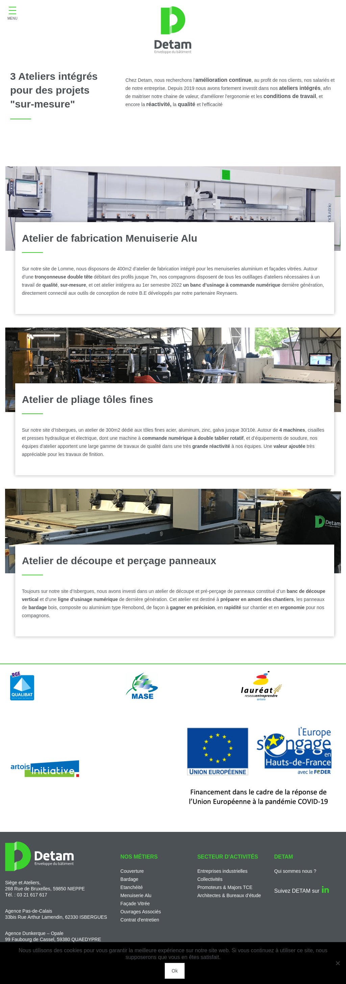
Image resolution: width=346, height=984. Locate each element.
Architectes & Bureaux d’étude (229, 895)
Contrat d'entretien (139, 919)
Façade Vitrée (135, 903)
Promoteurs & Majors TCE (224, 887)
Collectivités (210, 879)
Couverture (132, 871)
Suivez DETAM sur (301, 891)
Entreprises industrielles (222, 871)
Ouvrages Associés (140, 911)
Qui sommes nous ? (295, 871)
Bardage (129, 879)
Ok (175, 971)
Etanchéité (131, 887)
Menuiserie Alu (135, 895)
